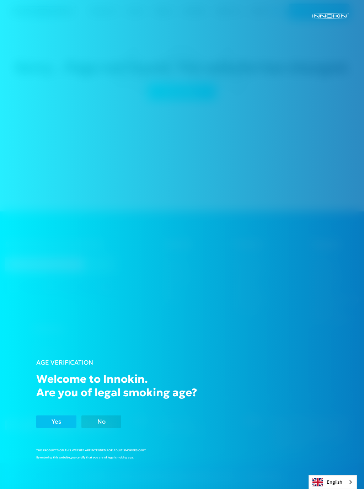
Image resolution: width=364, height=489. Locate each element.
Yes (58, 421)
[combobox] (333, 482)
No (107, 421)
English (327, 482)
